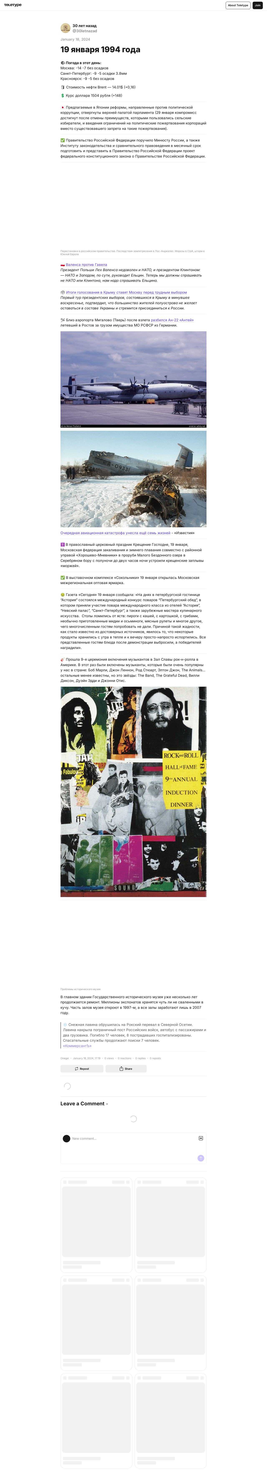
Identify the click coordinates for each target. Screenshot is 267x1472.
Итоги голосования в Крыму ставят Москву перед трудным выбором (126, 292)
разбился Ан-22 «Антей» (172, 320)
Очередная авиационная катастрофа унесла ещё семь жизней (115, 533)
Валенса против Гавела (86, 265)
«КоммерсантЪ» (77, 1046)
